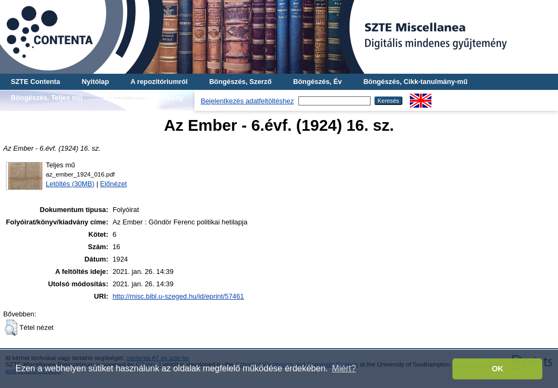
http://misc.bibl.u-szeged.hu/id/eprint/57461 (178, 296)
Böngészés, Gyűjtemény (144, 98)
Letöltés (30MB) (70, 184)
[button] (11, 328)
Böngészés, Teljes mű (46, 98)
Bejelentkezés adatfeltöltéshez (247, 101)
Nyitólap (95, 81)
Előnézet (113, 184)
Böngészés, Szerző (240, 81)
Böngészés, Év (317, 81)
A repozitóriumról (158, 81)
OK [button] (498, 368)
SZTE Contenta (35, 81)
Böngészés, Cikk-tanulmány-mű (416, 81)
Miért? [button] (343, 368)
